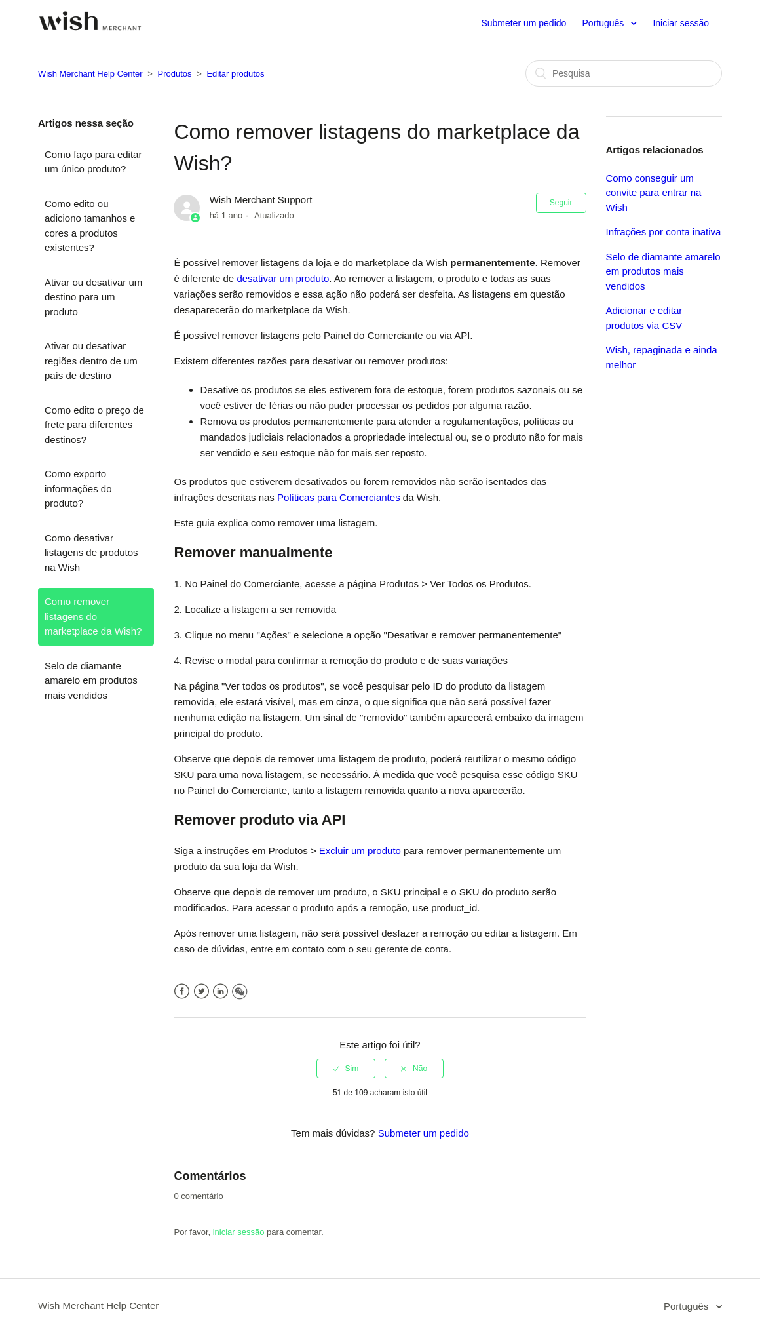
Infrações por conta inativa (663, 231)
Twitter (201, 991)
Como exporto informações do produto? (78, 488)
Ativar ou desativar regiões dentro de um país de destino (91, 360)
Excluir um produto (360, 850)
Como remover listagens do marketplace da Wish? (93, 616)
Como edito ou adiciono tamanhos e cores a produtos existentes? (90, 226)
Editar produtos (235, 74)
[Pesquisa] (623, 73)
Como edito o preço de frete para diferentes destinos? (94, 424)
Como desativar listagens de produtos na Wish (91, 552)
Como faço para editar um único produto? (93, 162)
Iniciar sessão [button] (681, 23)
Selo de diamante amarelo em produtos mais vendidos (91, 680)
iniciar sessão (239, 1232)
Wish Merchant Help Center (90, 74)
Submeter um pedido (523, 23)
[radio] (345, 1068)
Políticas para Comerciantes (338, 497)
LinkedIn (220, 991)
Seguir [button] (561, 202)
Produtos (175, 74)
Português (604, 23)
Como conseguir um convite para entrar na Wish (654, 192)
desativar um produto (283, 278)
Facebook (182, 991)
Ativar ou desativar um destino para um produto (93, 297)
